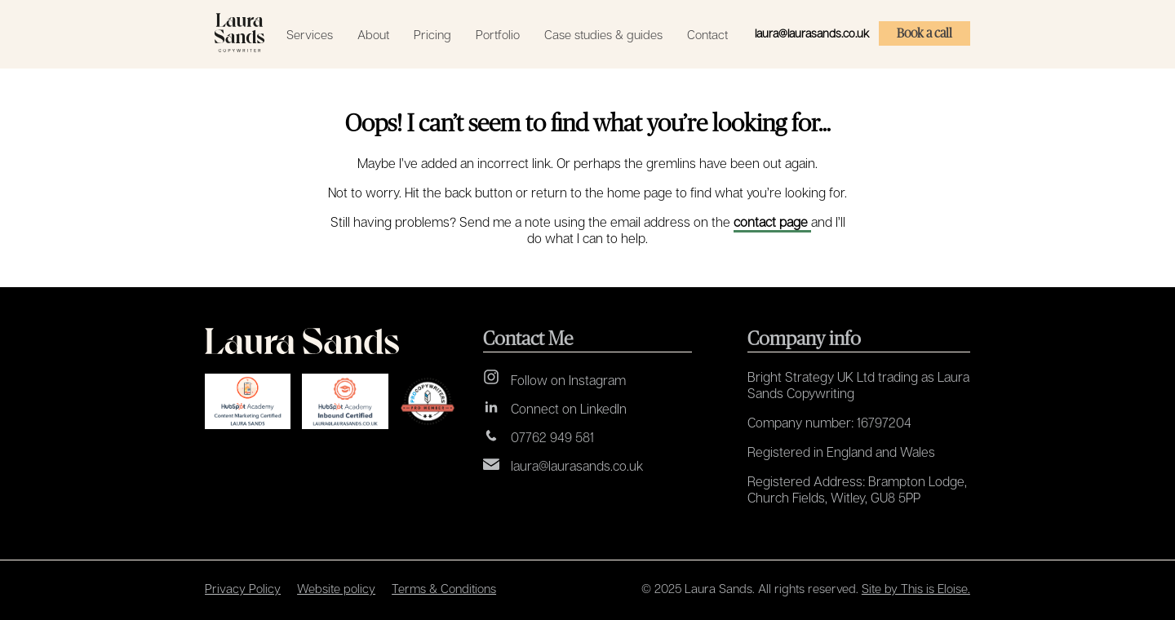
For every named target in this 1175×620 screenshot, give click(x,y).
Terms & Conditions (444, 588)
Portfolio (498, 34)
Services (309, 34)
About (373, 34)
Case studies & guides (603, 34)
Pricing (432, 34)
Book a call (924, 33)
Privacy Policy (243, 588)
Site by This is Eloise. (916, 588)
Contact (707, 34)
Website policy (336, 588)
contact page (772, 222)
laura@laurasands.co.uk (812, 33)
